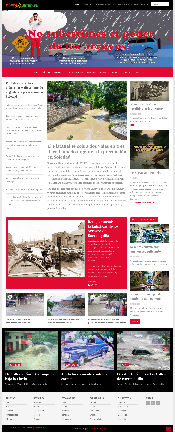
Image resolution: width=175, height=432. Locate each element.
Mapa (114, 72)
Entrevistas (39, 410)
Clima (92, 406)
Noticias (37, 402)
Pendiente (66, 418)
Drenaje (93, 414)
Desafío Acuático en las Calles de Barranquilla (142, 376)
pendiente (66, 414)
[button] (89, 285)
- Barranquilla (38, 427)
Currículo (122, 418)
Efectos (46, 72)
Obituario (91, 72)
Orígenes (122, 402)
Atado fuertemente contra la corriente (85, 376)
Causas (35, 72)
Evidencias (122, 414)
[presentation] (5, 38)
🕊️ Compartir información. (142, 202)
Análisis (103, 72)
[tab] (24, 90)
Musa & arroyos (76, 72)
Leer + (133, 124)
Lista (64, 402)
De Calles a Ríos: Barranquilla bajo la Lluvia (30, 376)
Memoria (139, 72)
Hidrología (94, 410)
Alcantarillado (96, 418)
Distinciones (123, 410)
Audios (37, 418)
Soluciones (59, 72)
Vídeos (37, 414)
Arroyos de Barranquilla (99, 428)
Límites (93, 402)
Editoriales (38, 406)
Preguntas (126, 72)
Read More (93, 281)
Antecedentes (12, 414)
